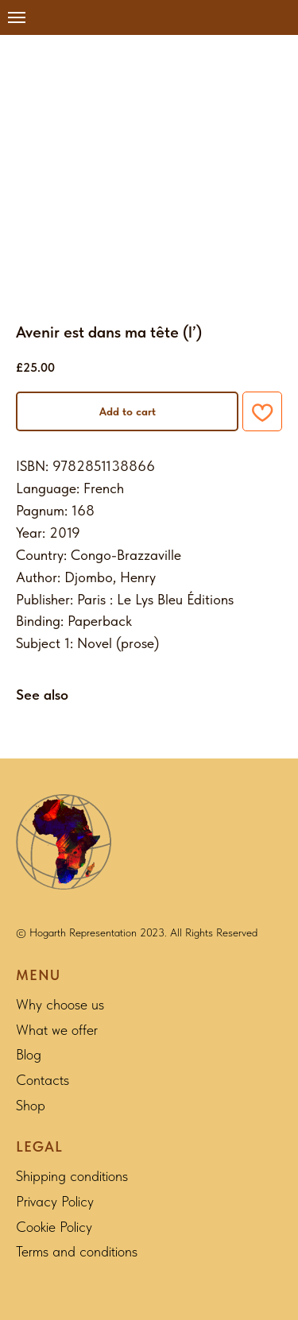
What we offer (57, 1029)
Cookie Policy (54, 1226)
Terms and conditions (76, 1251)
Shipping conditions (72, 1176)
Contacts (42, 1079)
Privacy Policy (55, 1201)
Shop (30, 1105)
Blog (28, 1054)
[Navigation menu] (16, 17)
